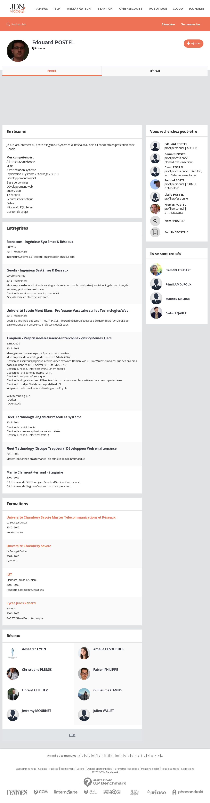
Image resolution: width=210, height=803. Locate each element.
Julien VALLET (103, 710)
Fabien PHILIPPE (105, 669)
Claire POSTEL (174, 194)
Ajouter (195, 43)
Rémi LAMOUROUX (178, 284)
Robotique (158, 8)
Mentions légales (150, 768)
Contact (42, 768)
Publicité (53, 768)
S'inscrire (168, 24)
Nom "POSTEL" (174, 221)
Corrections (187, 768)
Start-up (105, 8)
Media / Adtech (79, 8)
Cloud (178, 8)
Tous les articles (170, 768)
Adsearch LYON (34, 649)
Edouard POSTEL (175, 144)
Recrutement (67, 768)
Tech (56, 8)
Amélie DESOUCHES (108, 649)
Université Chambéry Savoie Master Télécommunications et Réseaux (61, 517)
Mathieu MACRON (177, 299)
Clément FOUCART (178, 270)
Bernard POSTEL (175, 154)
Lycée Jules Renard (21, 603)
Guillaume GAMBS (107, 690)
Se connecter (190, 24)
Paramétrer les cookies (126, 768)
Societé (80, 768)
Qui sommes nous (26, 768)
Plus (72, 735)
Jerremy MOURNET (36, 710)
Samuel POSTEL (175, 180)
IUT (9, 574)
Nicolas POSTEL (175, 205)
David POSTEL (174, 167)
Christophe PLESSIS (36, 669)
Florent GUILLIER (35, 690)
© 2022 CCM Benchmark (105, 772)
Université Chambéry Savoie (29, 546)
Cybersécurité (130, 8)
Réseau (155, 71)
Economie (196, 8)
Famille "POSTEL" (176, 232)
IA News (42, 8)
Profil (52, 71)
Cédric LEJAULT (175, 313)
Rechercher (19, 24)
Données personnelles (99, 768)
